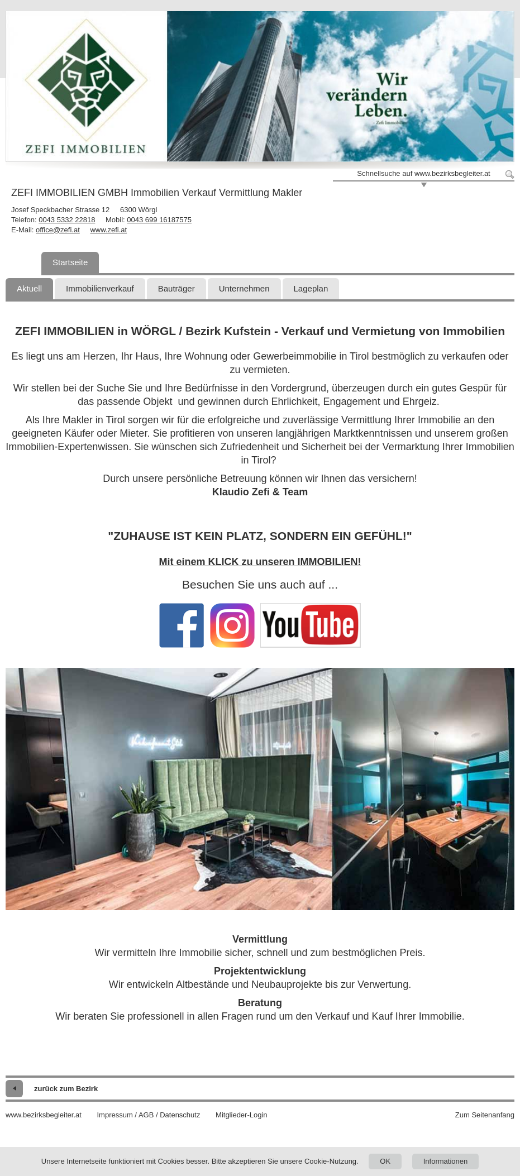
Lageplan (311, 288)
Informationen (445, 1161)
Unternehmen (244, 288)
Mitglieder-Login (242, 1115)
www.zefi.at (108, 230)
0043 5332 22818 (67, 220)
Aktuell (29, 288)
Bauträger (176, 288)
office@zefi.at (58, 230)
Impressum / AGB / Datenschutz (148, 1115)
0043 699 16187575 (159, 220)
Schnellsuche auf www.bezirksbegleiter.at (423, 173)
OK (385, 1161)
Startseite (70, 262)
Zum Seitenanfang (484, 1115)
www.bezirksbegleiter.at (44, 1115)
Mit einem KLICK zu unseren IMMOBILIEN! (260, 561)
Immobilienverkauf (100, 288)
